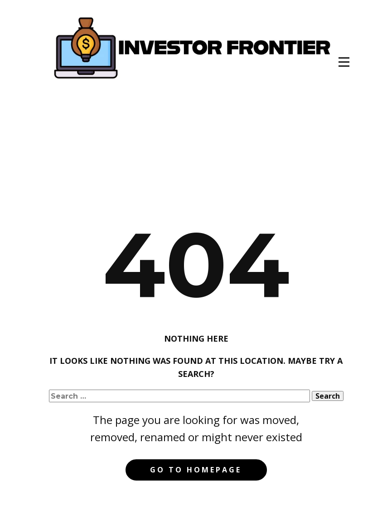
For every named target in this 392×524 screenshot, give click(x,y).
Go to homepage (196, 470)
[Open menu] (344, 62)
